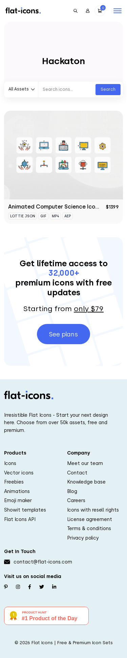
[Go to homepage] (23, 10)
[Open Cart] (99, 10)
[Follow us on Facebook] (29, 587)
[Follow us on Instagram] (18, 587)
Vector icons (19, 472)
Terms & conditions (89, 528)
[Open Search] (75, 10)
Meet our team (85, 463)
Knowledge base (86, 482)
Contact (77, 472)
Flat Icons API (20, 519)
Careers (76, 500)
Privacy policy (83, 538)
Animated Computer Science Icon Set (58, 206)
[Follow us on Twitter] (41, 587)
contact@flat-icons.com (43, 562)
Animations (17, 491)
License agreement (89, 519)
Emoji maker (18, 500)
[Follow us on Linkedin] (54, 587)
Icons (10, 463)
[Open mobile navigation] (117, 11)
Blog (72, 491)
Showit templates (25, 510)
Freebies (14, 482)
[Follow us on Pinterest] (6, 587)
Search (108, 89)
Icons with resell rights (93, 510)
